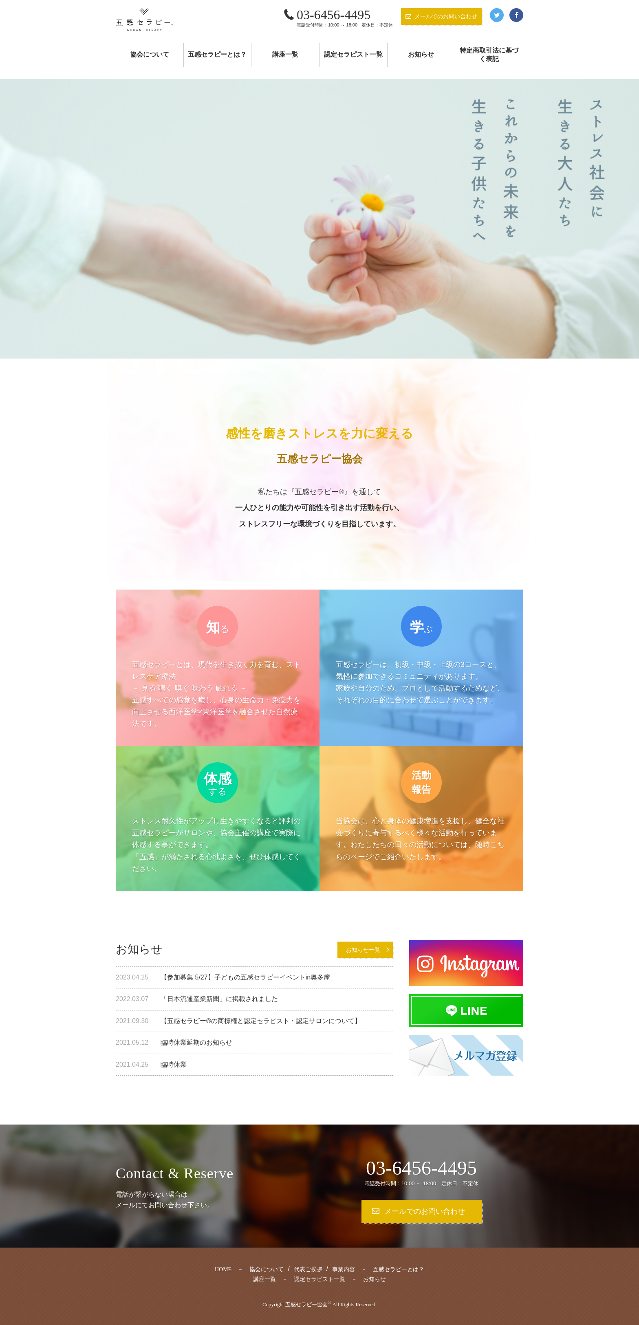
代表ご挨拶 (308, 1269)
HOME (223, 1269)
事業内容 (343, 1269)
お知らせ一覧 (363, 949)
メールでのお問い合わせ (445, 16)
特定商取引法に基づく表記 (489, 54)
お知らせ (421, 54)
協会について (149, 54)
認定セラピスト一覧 (353, 54)
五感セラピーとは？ (217, 54)
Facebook (516, 15)
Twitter (497, 15)
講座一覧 (285, 54)
